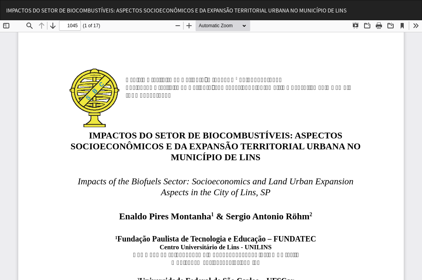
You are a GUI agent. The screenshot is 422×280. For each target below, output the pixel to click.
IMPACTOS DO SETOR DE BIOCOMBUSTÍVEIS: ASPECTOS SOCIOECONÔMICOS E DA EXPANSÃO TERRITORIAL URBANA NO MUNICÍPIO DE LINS (176, 10)
